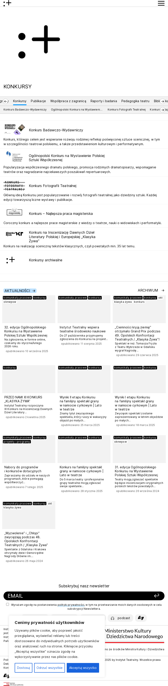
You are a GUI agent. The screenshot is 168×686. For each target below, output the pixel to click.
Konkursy (19, 101)
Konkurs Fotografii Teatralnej (127, 109)
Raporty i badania (104, 101)
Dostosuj (23, 668)
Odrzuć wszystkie (50, 668)
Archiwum (148, 290)
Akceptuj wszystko (83, 668)
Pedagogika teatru (135, 101)
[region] (57, 646)
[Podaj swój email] (56, 596)
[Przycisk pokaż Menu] (161, 3)
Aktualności (17, 291)
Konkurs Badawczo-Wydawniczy (25, 109)
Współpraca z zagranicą (68, 101)
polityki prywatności (71, 604)
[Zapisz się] (133, 596)
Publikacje (38, 101)
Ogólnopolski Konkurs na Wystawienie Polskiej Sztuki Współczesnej (77, 109)
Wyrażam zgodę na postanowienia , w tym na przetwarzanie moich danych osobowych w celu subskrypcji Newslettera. (84, 606)
